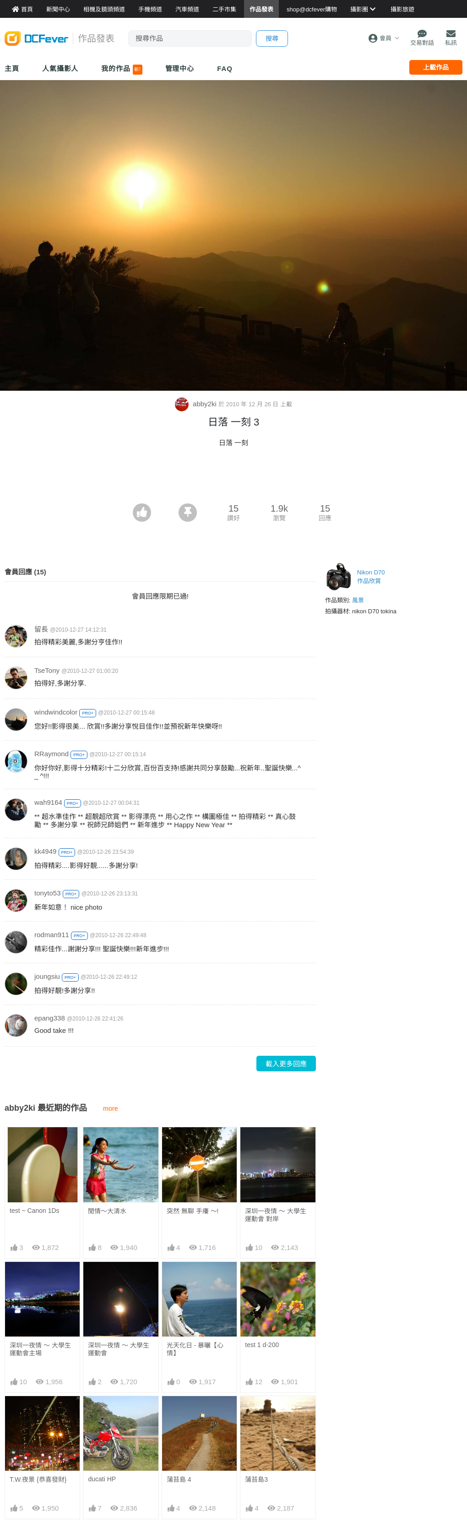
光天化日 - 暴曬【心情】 (195, 1349)
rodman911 (51, 935)
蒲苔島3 (256, 1479)
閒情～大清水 (107, 1211)
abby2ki (196, 404)
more (110, 1108)
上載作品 (436, 67)
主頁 (12, 68)
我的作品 (121, 70)
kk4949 (45, 851)
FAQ (225, 68)
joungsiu (47, 976)
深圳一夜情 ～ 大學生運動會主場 (40, 1349)
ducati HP (102, 1479)
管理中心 (180, 68)
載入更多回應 (286, 1064)
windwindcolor (55, 712)
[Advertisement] (233, 478)
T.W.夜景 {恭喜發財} (38, 1479)
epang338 (49, 1018)
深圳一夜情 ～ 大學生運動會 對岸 (275, 1214)
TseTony (47, 670)
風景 (358, 600)
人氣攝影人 (60, 68)
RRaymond (51, 754)
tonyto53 (47, 893)
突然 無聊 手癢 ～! (193, 1211)
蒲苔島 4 (179, 1479)
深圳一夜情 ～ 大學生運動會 (118, 1349)
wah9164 (48, 802)
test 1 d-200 (262, 1344)
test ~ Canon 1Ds (35, 1210)
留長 (41, 629)
